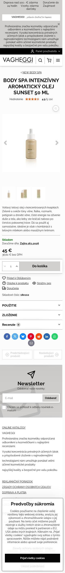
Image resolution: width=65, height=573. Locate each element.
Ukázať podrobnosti (32, 566)
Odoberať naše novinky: (31, 388)
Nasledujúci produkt (49, 355)
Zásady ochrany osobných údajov (33, 548)
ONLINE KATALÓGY (13, 427)
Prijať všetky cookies (32, 558)
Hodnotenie (16, 99)
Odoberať (50, 398)
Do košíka (39, 266)
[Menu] (58, 60)
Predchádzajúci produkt (17, 355)
